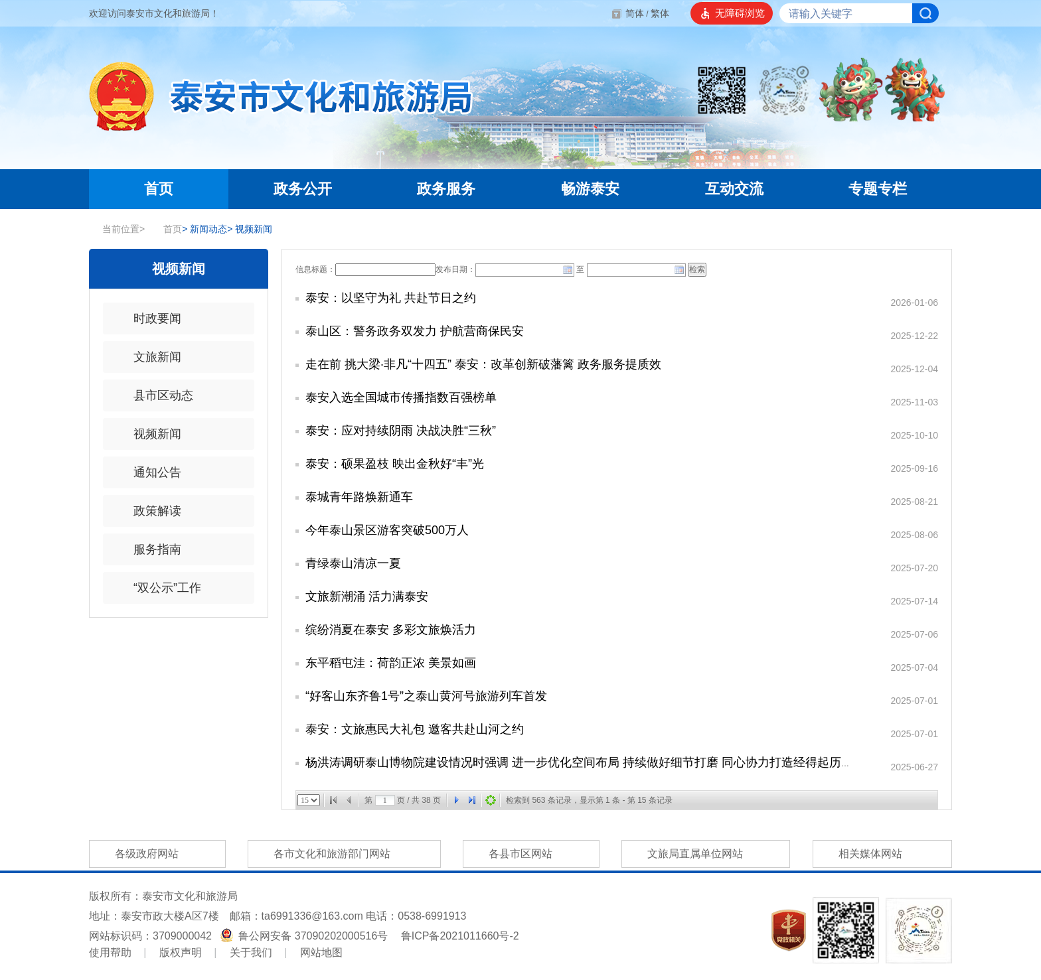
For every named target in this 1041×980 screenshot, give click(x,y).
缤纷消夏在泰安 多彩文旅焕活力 (390, 629)
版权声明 (180, 952)
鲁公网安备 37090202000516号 (305, 936)
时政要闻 (148, 318)
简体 (634, 13)
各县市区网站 (531, 854)
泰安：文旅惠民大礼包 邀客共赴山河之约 (414, 729)
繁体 (660, 13)
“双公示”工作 (158, 588)
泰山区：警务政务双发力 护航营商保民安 (414, 331)
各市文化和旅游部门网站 (344, 854)
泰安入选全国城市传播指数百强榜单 (401, 397)
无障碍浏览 (740, 13)
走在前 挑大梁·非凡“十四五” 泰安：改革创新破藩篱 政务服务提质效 (483, 364)
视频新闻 (249, 229)
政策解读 (148, 511)
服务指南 (148, 549)
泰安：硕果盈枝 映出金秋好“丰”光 (394, 463)
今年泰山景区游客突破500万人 (387, 530)
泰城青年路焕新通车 (359, 497)
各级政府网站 (157, 854)
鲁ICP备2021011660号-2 (460, 936)
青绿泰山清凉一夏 (353, 563)
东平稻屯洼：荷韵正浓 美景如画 (390, 662)
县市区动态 (154, 395)
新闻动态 (204, 229)
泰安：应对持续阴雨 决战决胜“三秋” (400, 430)
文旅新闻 (148, 357)
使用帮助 (110, 952)
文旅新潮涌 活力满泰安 (366, 596)
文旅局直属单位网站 (705, 854)
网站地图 (321, 952)
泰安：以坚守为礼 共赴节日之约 (390, 298)
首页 (166, 229)
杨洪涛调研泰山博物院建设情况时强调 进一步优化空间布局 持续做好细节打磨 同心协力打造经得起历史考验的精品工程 (621, 762)
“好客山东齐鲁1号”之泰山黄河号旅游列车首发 (426, 696)
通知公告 (148, 472)
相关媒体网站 (882, 854)
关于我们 (251, 952)
